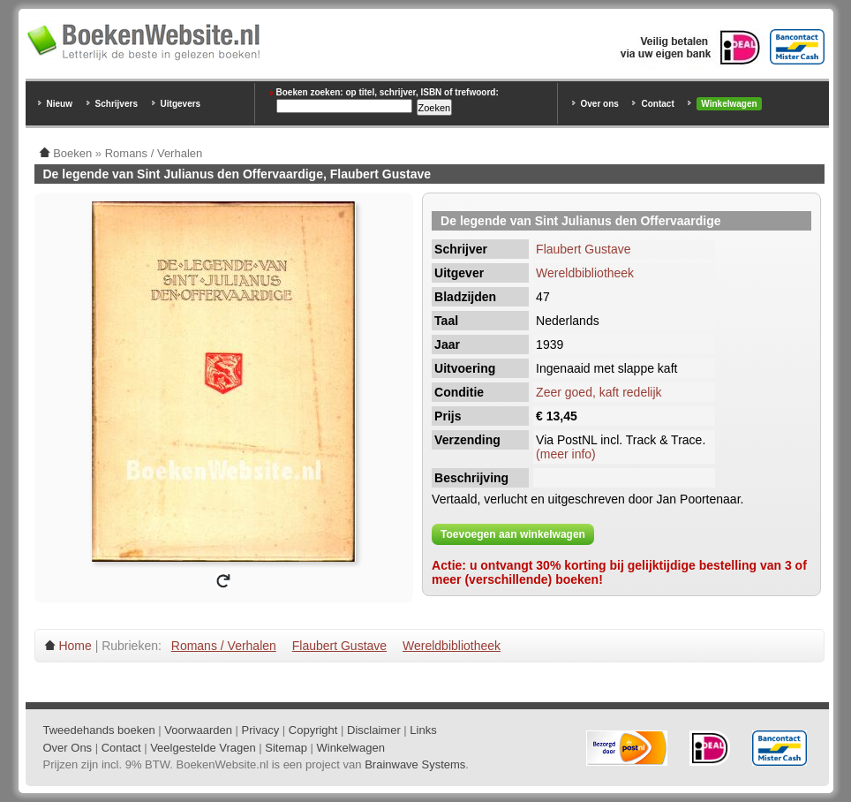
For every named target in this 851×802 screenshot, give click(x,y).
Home (74, 646)
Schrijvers (116, 104)
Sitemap (286, 747)
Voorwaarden (198, 730)
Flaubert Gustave (583, 249)
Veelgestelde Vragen (203, 747)
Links (423, 730)
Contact (657, 104)
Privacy (261, 730)
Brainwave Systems (415, 764)
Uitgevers (181, 104)
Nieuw (59, 104)
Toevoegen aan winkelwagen (513, 534)
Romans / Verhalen (223, 646)
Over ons (600, 104)
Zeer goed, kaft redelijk (598, 392)
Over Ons (68, 747)
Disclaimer (374, 730)
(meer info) (566, 454)
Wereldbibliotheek (585, 273)
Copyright (313, 730)
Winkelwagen (729, 104)
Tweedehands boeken (99, 730)
